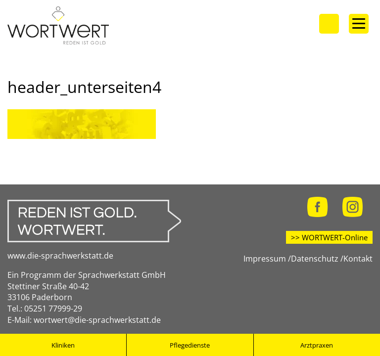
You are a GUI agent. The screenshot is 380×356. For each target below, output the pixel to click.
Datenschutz (314, 258)
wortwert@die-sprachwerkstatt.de (97, 319)
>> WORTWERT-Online (329, 237)
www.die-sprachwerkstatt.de (60, 255)
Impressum (264, 258)
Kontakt (358, 258)
